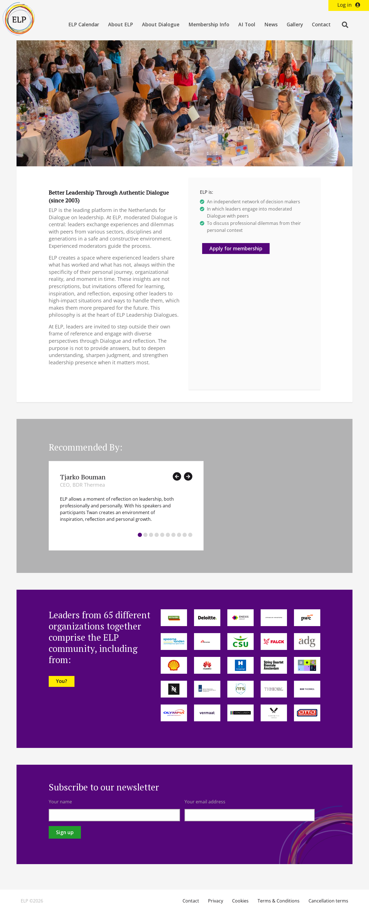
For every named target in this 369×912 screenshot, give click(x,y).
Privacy (215, 901)
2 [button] (145, 535)
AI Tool (246, 24)
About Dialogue (160, 24)
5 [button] (162, 535)
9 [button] (185, 535)
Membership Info (208, 24)
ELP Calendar (83, 24)
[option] (126, 505)
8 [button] (179, 535)
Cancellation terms (328, 901)
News (271, 24)
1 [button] (140, 535)
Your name (60, 802)
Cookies (240, 901)
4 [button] (157, 535)
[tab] (140, 535)
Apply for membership (235, 248)
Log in (348, 4)
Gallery (295, 24)
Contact (321, 24)
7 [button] (173, 535)
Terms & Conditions (279, 901)
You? (61, 681)
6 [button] (168, 535)
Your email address (205, 802)
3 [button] (151, 535)
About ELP (120, 24)
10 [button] (190, 535)
